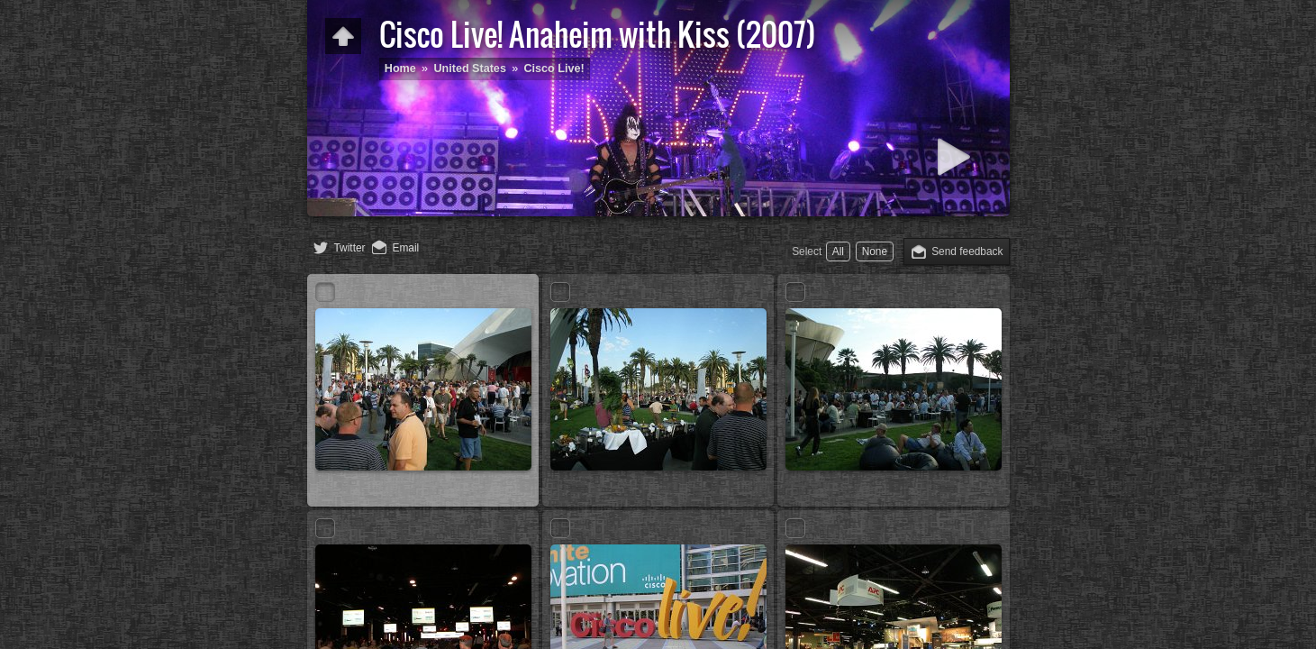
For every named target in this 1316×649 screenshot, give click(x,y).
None (874, 251)
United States (469, 68)
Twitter (350, 248)
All (838, 251)
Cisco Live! (554, 68)
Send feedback (967, 251)
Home (400, 68)
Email (406, 248)
